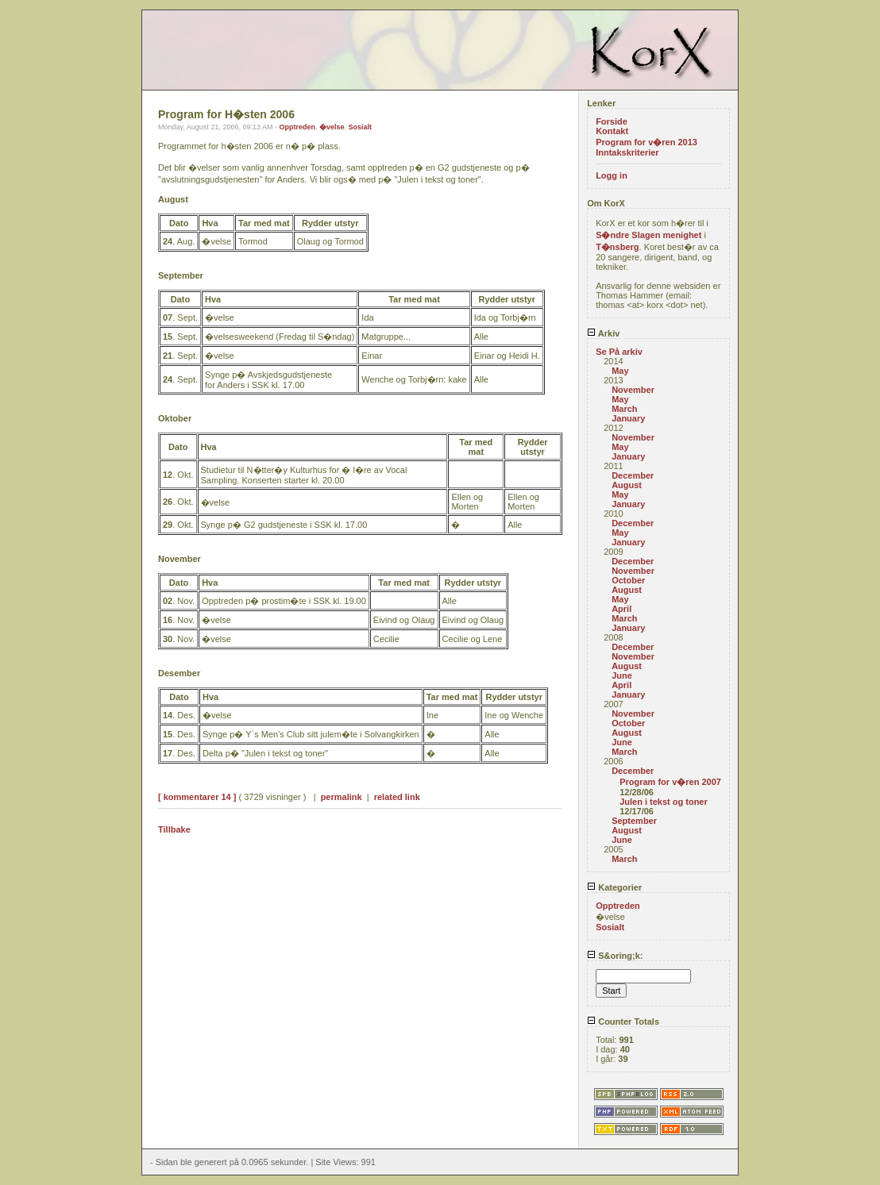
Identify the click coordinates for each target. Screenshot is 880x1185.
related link (397, 797)
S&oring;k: (615, 955)
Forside (611, 121)
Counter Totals (623, 1021)
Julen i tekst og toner (663, 801)
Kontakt (612, 131)
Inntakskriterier (627, 152)
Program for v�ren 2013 (646, 142)
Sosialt (360, 127)
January (628, 418)
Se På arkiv (619, 351)
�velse (332, 127)
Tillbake (174, 829)
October (628, 580)
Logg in (611, 175)
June (622, 675)
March (624, 409)
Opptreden (297, 127)
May (620, 370)
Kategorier (614, 887)
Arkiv (603, 333)
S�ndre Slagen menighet (648, 235)
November (633, 389)
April (621, 609)
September (634, 820)
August (627, 485)
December (633, 475)
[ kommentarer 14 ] (197, 797)
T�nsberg (617, 247)
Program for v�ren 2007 (670, 782)
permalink (341, 797)
